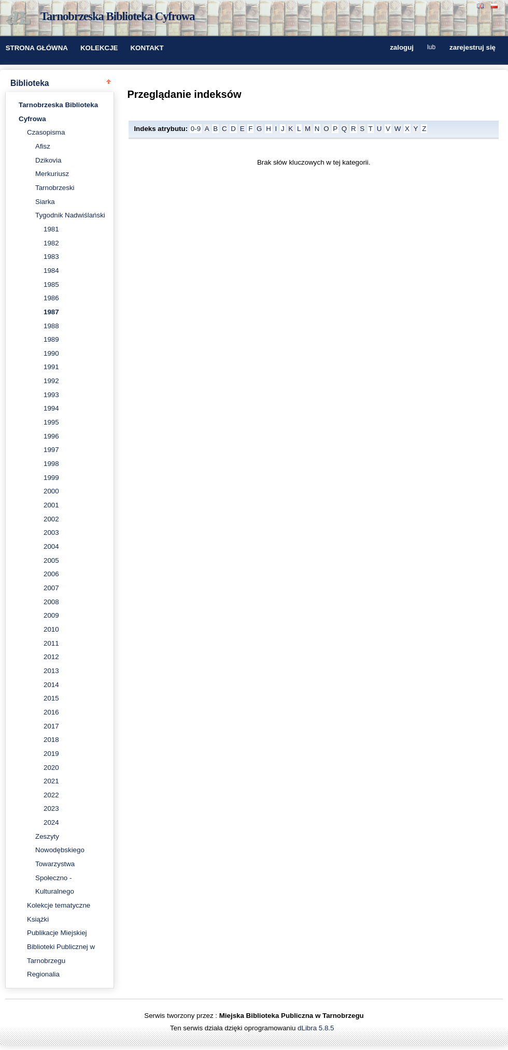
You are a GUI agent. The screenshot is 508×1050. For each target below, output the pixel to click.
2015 (51, 698)
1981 (51, 229)
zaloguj (402, 48)
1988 (51, 326)
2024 (51, 822)
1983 (51, 256)
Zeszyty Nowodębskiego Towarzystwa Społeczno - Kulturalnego (59, 864)
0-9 (196, 129)
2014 (51, 685)
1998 (51, 464)
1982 (51, 243)
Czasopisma (46, 132)
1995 (51, 422)
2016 (51, 712)
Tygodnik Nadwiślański (70, 215)
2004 (51, 546)
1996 (51, 436)
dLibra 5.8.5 (317, 1028)
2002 (51, 519)
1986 (51, 298)
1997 (51, 450)
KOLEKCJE (99, 48)
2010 (51, 629)
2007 (51, 588)
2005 (51, 560)
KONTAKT (146, 48)
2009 (51, 615)
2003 (51, 532)
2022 (51, 795)
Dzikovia (48, 160)
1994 (51, 408)
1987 (51, 312)
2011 (51, 643)
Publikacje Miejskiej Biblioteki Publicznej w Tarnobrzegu (61, 946)
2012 (51, 657)
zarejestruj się (472, 48)
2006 (51, 574)
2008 (51, 602)
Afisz (42, 146)
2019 (51, 753)
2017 (51, 726)
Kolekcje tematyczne (58, 905)
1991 (51, 367)
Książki (38, 919)
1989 (51, 339)
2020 (51, 767)
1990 (51, 353)
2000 (51, 491)
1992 (51, 381)
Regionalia (43, 974)
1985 (51, 284)
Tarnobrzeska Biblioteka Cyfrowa (117, 16)
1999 (51, 478)
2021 (51, 781)
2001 (51, 505)
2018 (51, 739)
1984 (51, 270)
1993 (51, 395)
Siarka (45, 202)
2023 (51, 808)
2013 (51, 671)
